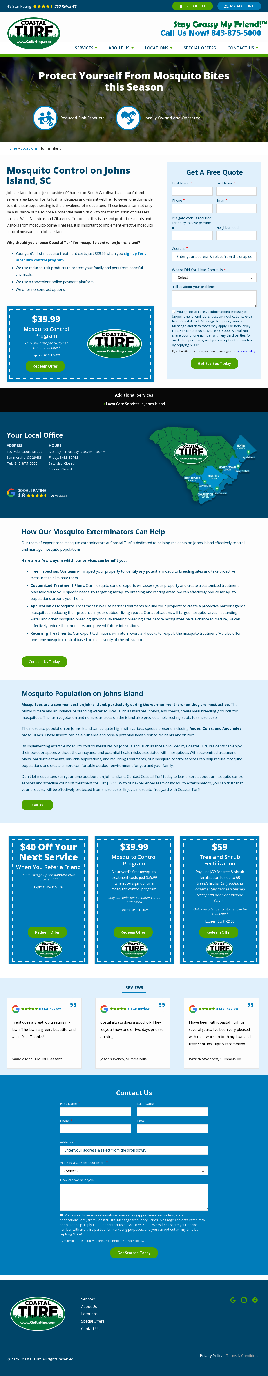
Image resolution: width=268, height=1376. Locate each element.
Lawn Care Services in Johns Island (135, 404)
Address (178, 248)
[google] (233, 1299)
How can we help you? (77, 1180)
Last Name (224, 183)
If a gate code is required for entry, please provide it (191, 223)
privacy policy (246, 351)
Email (220, 200)
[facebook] (255, 1299)
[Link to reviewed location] (44, 1009)
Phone (177, 200)
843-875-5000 (26, 463)
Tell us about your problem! (193, 286)
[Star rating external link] (70, 6)
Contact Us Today (44, 661)
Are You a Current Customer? (82, 1162)
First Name (180, 183)
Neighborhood (227, 227)
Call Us (37, 804)
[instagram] (244, 1299)
